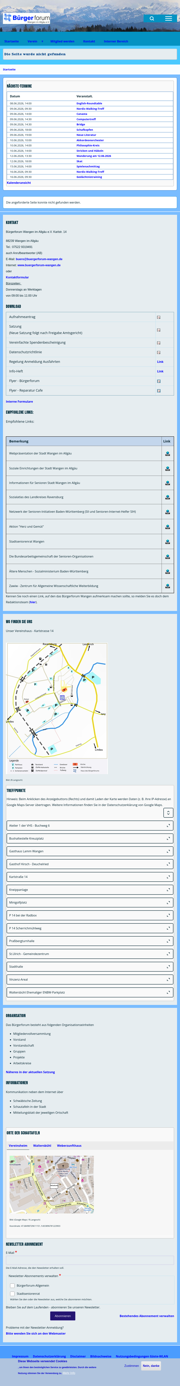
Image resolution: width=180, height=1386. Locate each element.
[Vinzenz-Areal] (90, 979)
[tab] (18, 1145)
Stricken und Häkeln (90, 150)
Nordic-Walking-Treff (90, 108)
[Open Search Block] (152, 18)
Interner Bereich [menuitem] (116, 41)
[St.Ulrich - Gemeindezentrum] (90, 954)
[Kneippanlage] (90, 890)
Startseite (9, 69)
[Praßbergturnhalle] (90, 941)
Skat (79, 161)
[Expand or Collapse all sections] (168, 813)
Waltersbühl (42, 1146)
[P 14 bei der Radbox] (90, 915)
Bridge (81, 124)
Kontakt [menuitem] (89, 41)
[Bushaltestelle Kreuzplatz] (90, 838)
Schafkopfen (85, 129)
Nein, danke (151, 1365)
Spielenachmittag (88, 166)
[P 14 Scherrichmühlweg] (90, 928)
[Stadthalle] (90, 967)
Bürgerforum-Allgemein (33, 1285)
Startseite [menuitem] (11, 41)
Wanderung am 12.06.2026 (94, 156)
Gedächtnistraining (89, 177)
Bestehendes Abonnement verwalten (147, 1316)
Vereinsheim (18, 1146)
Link (160, 362)
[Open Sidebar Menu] (168, 18)
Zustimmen (131, 1365)
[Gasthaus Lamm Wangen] (90, 851)
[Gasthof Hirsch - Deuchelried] (90, 864)
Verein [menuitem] (33, 42)
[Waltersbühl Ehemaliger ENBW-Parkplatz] (90, 992)
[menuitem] (20, 1356)
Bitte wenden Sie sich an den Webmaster (36, 1333)
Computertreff (86, 119)
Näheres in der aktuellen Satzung (30, 1072)
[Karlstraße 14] (90, 877)
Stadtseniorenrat (28, 1294)
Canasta (82, 114)
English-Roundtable (89, 103)
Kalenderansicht (19, 183)
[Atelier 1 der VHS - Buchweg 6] (90, 826)
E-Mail (10, 1253)
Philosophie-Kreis (88, 145)
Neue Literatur (86, 135)
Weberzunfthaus (69, 1146)
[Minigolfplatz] (90, 903)
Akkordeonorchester (90, 140)
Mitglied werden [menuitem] (62, 41)
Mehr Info (69, 1373)
